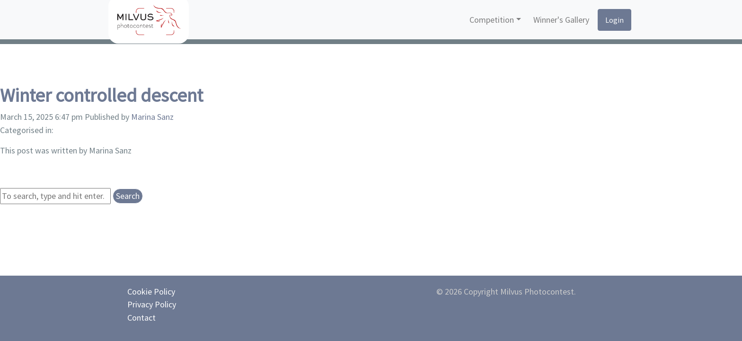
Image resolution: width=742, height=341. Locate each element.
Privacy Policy (151, 304)
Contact (141, 317)
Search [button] (128, 195)
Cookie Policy (151, 291)
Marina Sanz (152, 116)
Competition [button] (491, 19)
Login (614, 20)
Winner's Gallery (561, 19)
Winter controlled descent (101, 95)
